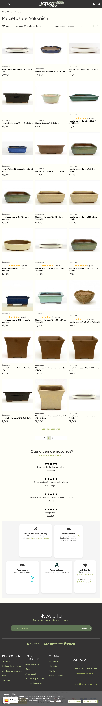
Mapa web (6, 680)
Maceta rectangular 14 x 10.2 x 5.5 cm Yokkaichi (83, 269)
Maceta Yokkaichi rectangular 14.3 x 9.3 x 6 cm (17, 170)
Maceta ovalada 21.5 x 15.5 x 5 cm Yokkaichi (15, 269)
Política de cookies (34, 683)
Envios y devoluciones (11, 666)
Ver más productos (51, 429)
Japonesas (6, 67)
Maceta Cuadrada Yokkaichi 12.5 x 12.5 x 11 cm (84, 369)
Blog (28, 669)
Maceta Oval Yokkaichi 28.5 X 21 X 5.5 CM (17, 70)
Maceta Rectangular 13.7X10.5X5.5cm (17, 418)
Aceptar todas (75, 701)
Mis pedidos (54, 666)
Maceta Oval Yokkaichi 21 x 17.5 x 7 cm (50, 171)
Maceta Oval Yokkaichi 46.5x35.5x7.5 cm (83, 70)
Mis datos (53, 671)
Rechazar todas (90, 701)
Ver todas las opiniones (51, 455)
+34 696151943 (84, 673)
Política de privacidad (35, 678)
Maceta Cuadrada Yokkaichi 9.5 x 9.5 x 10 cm (17, 369)
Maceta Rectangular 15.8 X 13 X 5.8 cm (17, 123)
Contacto (6, 661)
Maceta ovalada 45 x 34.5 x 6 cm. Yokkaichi (82, 417)
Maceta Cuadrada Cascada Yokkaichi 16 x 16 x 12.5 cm (51, 417)
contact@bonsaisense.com (38, 538)
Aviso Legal (31, 674)
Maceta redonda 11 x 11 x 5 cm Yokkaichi (84, 322)
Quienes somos (32, 664)
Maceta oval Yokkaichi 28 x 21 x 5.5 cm (50, 71)
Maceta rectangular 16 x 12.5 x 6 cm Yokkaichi (16, 218)
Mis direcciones (56, 675)
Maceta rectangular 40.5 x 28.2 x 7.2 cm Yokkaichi (83, 122)
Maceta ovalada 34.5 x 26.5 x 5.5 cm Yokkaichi (49, 269)
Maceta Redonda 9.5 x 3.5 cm (47, 123)
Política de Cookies (27, 698)
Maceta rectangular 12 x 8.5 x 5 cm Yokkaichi (82, 170)
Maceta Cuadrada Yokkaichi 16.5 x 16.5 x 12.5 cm (50, 369)
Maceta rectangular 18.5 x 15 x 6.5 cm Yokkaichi (16, 321)
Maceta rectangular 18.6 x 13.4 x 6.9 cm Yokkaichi (50, 321)
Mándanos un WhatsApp (86, 666)
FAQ (4, 675)
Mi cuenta (53, 661)
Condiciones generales (12, 671)
